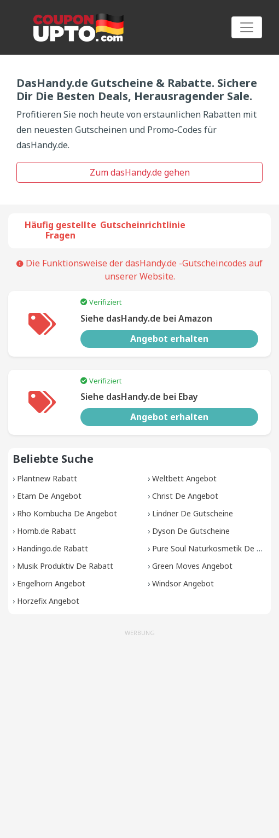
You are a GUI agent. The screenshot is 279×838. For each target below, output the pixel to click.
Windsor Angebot (183, 583)
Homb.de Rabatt (46, 531)
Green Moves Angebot (192, 566)
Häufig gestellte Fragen (60, 230)
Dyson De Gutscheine (191, 531)
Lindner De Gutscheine (192, 513)
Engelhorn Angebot (51, 583)
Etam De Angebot (49, 496)
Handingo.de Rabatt (52, 548)
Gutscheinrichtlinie (142, 225)
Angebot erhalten (169, 339)
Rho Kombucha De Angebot (67, 513)
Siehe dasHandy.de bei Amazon (146, 318)
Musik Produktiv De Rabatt (65, 566)
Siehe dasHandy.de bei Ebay (139, 397)
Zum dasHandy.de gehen (140, 172)
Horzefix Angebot (48, 601)
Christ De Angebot (185, 496)
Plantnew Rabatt (47, 478)
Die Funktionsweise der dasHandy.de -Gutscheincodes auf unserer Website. (139, 269)
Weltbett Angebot (184, 478)
